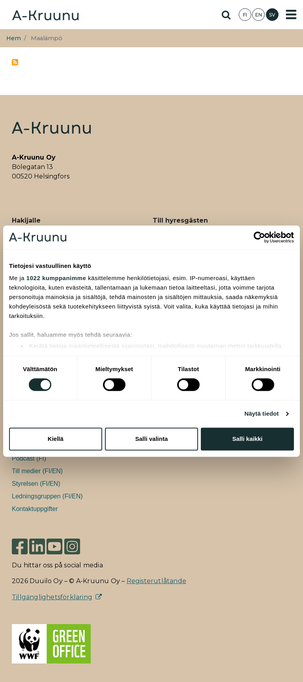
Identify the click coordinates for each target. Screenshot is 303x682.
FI (245, 15)
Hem (13, 38)
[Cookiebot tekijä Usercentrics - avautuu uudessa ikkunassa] (259, 237)
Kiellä (56, 438)
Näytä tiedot (262, 414)
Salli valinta (151, 438)
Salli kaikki (247, 438)
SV (272, 15)
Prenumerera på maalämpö (15, 62)
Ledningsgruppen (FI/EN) (47, 496)
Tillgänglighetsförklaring (52, 597)
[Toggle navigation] (291, 14)
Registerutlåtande (156, 581)
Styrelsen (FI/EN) (36, 483)
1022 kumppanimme (56, 278)
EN (258, 15)
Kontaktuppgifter (35, 508)
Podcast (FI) (29, 458)
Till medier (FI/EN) (37, 471)
